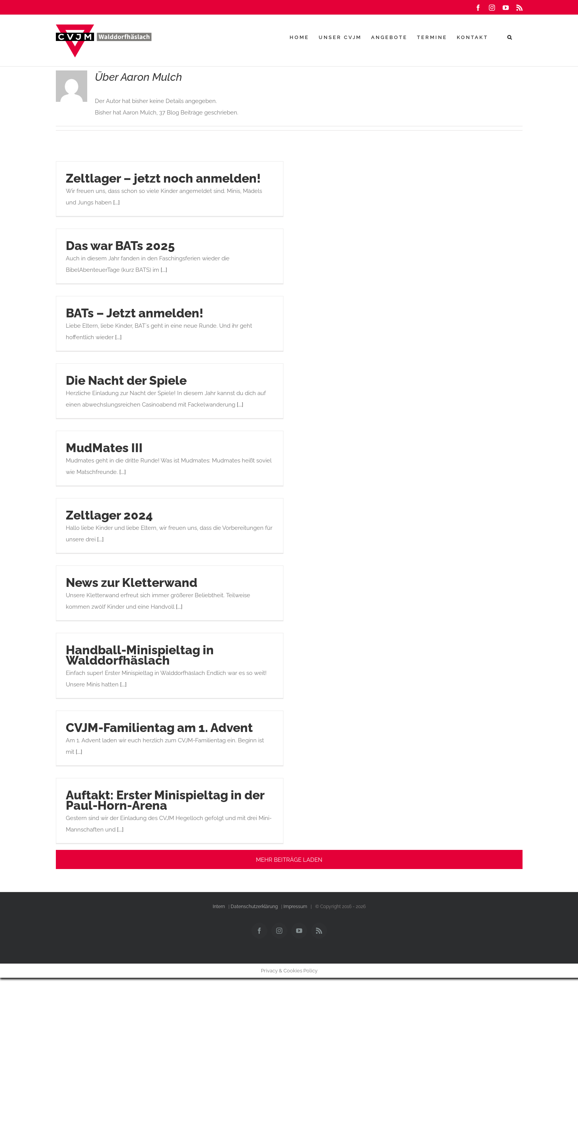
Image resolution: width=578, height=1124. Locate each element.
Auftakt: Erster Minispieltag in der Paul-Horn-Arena (165, 800)
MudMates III (104, 448)
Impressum (295, 906)
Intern (219, 906)
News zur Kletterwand (131, 582)
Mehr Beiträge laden (289, 859)
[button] (510, 37)
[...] (116, 202)
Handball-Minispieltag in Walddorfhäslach (140, 655)
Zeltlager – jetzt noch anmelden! (163, 178)
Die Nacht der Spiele (126, 380)
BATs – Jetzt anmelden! (135, 313)
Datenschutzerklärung (254, 906)
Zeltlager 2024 (109, 515)
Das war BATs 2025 (120, 246)
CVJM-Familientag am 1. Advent (159, 727)
